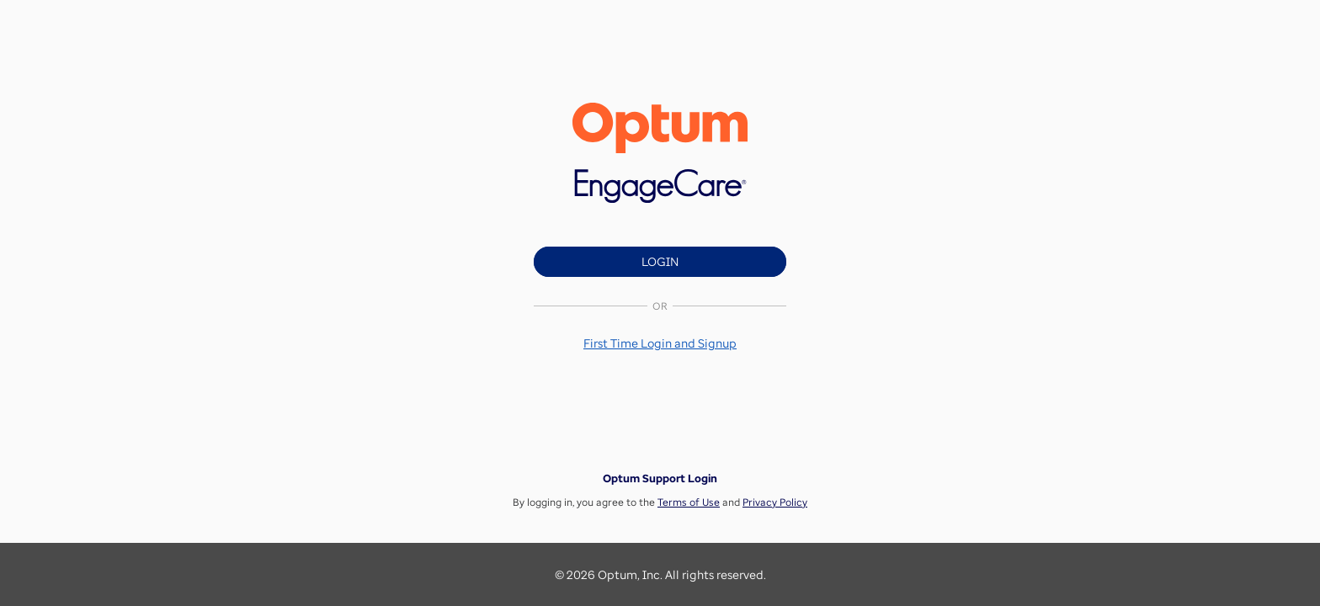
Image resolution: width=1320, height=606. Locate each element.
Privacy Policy (774, 502)
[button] (660, 343)
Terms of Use (688, 502)
